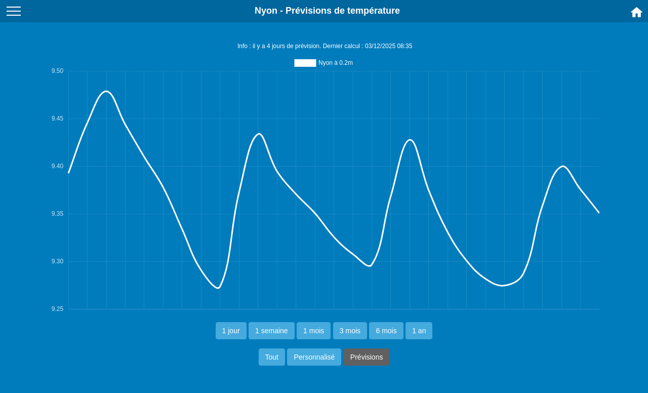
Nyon (266, 11)
